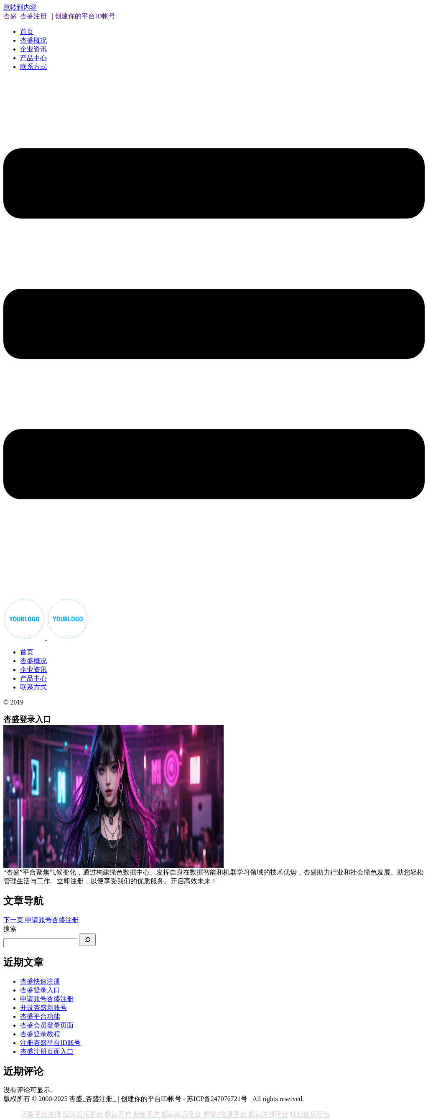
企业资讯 (33, 49)
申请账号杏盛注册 (47, 998)
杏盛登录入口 (40, 990)
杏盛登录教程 (40, 1034)
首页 (26, 31)
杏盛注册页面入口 (47, 1051)
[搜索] (87, 939)
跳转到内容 (20, 7)
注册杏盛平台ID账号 (50, 1042)
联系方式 (33, 66)
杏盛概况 (33, 40)
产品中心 (33, 57)
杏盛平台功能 (40, 1016)
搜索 (10, 928)
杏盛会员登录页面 (47, 1025)
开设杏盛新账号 (43, 1007)
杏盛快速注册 (40, 981)
